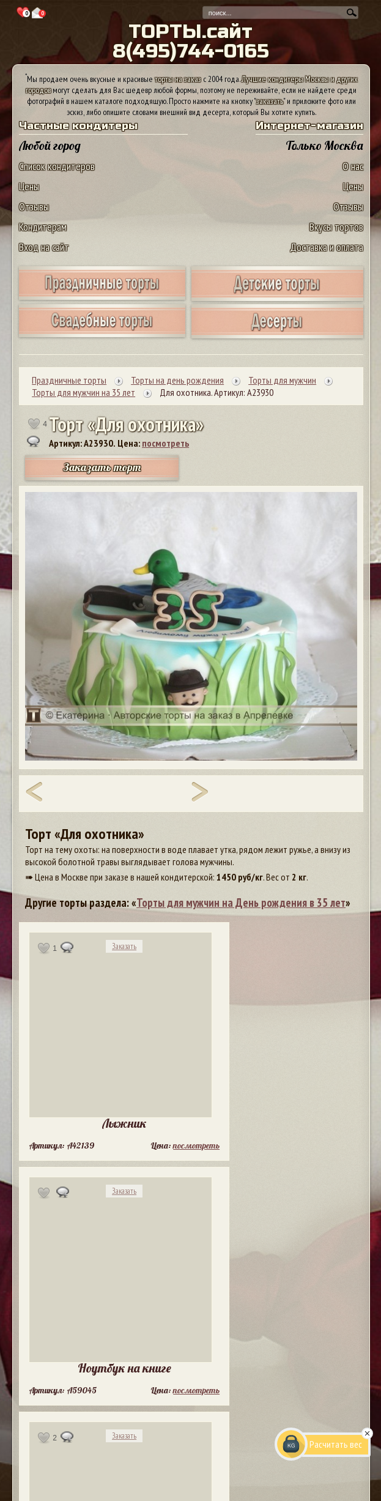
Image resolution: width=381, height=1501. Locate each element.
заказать (269, 100)
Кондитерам (43, 227)
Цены (29, 186)
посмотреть (165, 443)
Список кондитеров (57, 166)
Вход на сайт (44, 247)
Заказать (124, 946)
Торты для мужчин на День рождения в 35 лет (241, 902)
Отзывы (34, 206)
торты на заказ (178, 78)
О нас (352, 166)
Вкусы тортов (336, 227)
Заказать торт (102, 467)
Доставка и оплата (326, 247)
